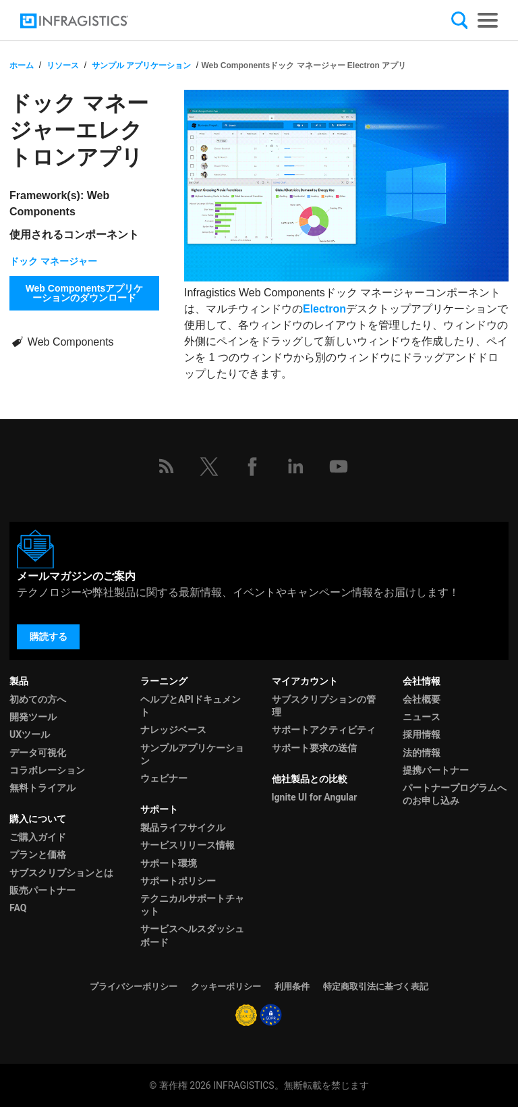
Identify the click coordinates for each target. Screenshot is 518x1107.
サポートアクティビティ (324, 729)
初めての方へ (37, 699)
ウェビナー (164, 778)
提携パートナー (436, 770)
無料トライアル (42, 787)
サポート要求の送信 (314, 747)
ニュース (421, 716)
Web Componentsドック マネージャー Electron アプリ (303, 65)
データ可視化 (37, 752)
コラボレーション (47, 770)
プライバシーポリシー (133, 986)
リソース (63, 65)
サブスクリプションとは (61, 872)
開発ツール (33, 716)
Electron (324, 309)
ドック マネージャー (53, 261)
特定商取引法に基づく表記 (375, 986)
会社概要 (421, 699)
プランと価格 (37, 854)
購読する (48, 636)
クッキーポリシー (226, 986)
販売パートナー (42, 890)
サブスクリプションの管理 (324, 706)
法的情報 (421, 752)
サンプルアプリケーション (192, 754)
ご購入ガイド (37, 837)
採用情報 (421, 734)
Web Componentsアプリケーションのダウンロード (85, 293)
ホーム (21, 65)
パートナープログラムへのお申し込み (455, 794)
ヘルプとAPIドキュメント (190, 706)
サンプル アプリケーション (141, 65)
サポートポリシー (178, 880)
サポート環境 (168, 863)
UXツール (29, 734)
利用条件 (292, 986)
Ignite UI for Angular (314, 797)
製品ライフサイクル (182, 827)
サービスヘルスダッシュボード (192, 935)
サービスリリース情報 (187, 845)
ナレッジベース (173, 729)
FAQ (17, 907)
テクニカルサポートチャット (192, 905)
